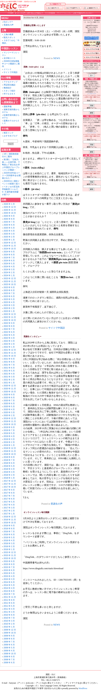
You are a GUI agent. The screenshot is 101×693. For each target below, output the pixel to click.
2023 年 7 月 (9, 293)
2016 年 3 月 (9, 543)
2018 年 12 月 (10, 448)
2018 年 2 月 (9, 475)
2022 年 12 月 (10, 314)
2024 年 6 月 (9, 261)
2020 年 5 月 (9, 406)
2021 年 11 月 (10, 353)
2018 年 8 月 (9, 457)
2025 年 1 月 (9, 240)
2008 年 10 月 (10, 654)
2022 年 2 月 (9, 344)
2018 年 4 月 (9, 469)
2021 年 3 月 (9, 377)
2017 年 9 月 (9, 490)
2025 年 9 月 (9, 216)
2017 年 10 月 (10, 487)
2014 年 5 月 (9, 585)
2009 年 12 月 (10, 630)
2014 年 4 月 (9, 588)
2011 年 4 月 (9, 609)
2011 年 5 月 (9, 606)
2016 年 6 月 (9, 534)
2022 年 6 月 (9, 332)
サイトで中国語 (10, 72)
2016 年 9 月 (9, 526)
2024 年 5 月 (9, 264)
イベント (8, 69)
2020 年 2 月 (9, 415)
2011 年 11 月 (10, 597)
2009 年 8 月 (9, 639)
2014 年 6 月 (9, 582)
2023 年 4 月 (9, 302)
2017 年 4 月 (9, 505)
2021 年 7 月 (9, 365)
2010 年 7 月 (9, 618)
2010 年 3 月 (9, 621)
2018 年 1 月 (9, 478)
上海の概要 (9, 34)
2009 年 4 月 (9, 651)
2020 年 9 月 (9, 395)
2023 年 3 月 (9, 305)
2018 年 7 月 (9, 460)
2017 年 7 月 (9, 496)
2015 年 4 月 (9, 576)
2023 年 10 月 (10, 284)
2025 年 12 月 (10, 207)
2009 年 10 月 (10, 633)
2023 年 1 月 (9, 311)
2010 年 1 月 (9, 627)
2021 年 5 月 (9, 371)
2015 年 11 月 (10, 555)
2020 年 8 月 (9, 397)
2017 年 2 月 (9, 511)
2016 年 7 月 (9, 531)
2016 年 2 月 (9, 546)
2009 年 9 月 (9, 636)
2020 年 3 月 (9, 412)
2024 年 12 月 (10, 243)
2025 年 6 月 (9, 225)
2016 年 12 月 (10, 517)
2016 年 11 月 (10, 520)
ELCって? (8, 22)
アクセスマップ (10, 82)
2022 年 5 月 (9, 335)
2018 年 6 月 (9, 463)
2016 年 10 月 (10, 523)
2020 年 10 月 (10, 392)
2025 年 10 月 (10, 213)
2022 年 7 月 (9, 329)
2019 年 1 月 (9, 445)
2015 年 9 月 (9, 561)
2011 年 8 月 (9, 600)
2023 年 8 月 (9, 290)
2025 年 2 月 (9, 237)
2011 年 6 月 (9, 603)
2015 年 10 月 (10, 558)
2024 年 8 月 (9, 255)
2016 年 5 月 (9, 537)
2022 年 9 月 (9, 323)
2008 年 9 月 (9, 657)
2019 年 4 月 (9, 436)
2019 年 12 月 (10, 418)
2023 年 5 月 (9, 299)
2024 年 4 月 (9, 266)
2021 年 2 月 (9, 380)
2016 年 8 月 (9, 529)
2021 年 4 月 (9, 374)
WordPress (83, 688)
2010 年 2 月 (9, 624)
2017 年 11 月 (10, 484)
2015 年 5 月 (9, 573)
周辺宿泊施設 (9, 85)
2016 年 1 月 (9, 549)
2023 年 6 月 (9, 296)
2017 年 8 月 (9, 493)
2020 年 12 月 (10, 386)
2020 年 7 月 (9, 400)
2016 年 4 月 (9, 540)
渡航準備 (8, 106)
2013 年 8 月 (9, 591)
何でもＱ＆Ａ (9, 94)
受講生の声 (9, 25)
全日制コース (9, 58)
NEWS (56, 58)
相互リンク (9, 133)
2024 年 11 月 (10, 246)
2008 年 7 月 (9, 660)
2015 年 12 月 (10, 552)
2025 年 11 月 (10, 210)
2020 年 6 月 (9, 403)
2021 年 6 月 (9, 368)
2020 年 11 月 (10, 389)
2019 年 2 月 (9, 442)
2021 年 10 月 (10, 356)
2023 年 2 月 (9, 308)
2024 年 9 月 (9, 252)
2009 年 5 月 (9, 648)
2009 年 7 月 (9, 642)
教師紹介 (8, 88)
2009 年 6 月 (9, 645)
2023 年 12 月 (10, 278)
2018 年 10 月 (10, 454)
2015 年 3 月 (9, 579)
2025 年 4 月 (9, 231)
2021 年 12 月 (10, 350)
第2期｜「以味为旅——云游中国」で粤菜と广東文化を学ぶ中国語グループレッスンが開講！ (11, 164)
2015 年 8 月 (9, 564)
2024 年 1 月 (9, 275)
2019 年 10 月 (10, 424)
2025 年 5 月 (9, 228)
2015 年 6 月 (9, 570)
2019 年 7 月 (9, 430)
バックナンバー (91, 93)
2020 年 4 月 (9, 409)
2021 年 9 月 (9, 359)
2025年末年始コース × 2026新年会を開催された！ (11, 175)
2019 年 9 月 (9, 427)
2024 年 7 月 (9, 258)
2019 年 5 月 (9, 433)
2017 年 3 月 (9, 508)
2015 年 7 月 (9, 567)
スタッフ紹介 (9, 91)
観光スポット (9, 37)
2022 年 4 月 (9, 338)
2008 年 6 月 (9, 662)
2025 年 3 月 (9, 234)
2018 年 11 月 (10, 451)
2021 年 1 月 (9, 383)
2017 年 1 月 (9, 514)
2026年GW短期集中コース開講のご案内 (11, 63)
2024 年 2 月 (9, 272)
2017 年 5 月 (9, 502)
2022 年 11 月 (10, 317)
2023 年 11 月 (10, 281)
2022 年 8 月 (9, 326)
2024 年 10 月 (10, 249)
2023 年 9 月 (9, 287)
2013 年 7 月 (9, 594)
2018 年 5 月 (9, 466)
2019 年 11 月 (10, 421)
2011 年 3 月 (9, 612)
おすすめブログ (10, 136)
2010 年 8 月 (9, 615)
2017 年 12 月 (10, 481)
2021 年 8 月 (9, 362)
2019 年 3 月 (9, 439)
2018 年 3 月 (9, 472)
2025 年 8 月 (9, 219)
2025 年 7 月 (9, 222)
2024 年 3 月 (9, 269)
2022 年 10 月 (10, 320)
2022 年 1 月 (9, 347)
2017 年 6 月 (9, 499)
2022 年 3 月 (9, 341)
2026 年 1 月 (9, 204)
